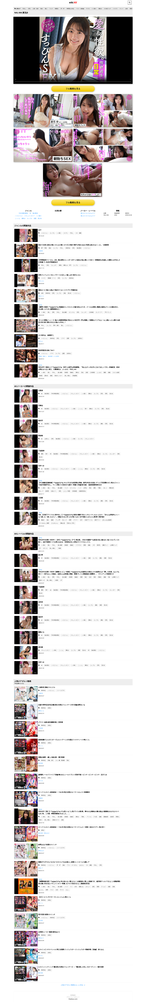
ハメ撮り (94, 8)
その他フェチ (107, 8)
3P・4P (62, 8)
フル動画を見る (73, 88)
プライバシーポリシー (73, 997)
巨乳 (29, 8)
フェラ (51, 8)
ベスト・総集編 (80, 8)
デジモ (88, 8)
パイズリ (115, 8)
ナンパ (121, 8)
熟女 (42, 8)
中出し (24, 8)
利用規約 (73, 995)
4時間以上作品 (70, 8)
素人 (46, 8)
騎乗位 (56, 8)
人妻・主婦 (35, 8)
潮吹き (100, 8)
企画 (126, 8)
